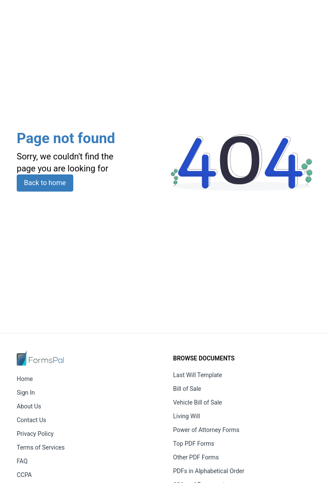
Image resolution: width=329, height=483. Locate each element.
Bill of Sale (187, 388)
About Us (29, 406)
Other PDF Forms (196, 457)
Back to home (45, 183)
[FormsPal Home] (40, 358)
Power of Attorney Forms (206, 429)
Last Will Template (197, 375)
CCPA (24, 474)
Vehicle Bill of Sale (197, 402)
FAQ (22, 461)
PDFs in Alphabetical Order (208, 471)
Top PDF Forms (193, 443)
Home (25, 378)
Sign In (26, 392)
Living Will (186, 416)
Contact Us (31, 420)
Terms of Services (41, 447)
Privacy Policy (35, 433)
